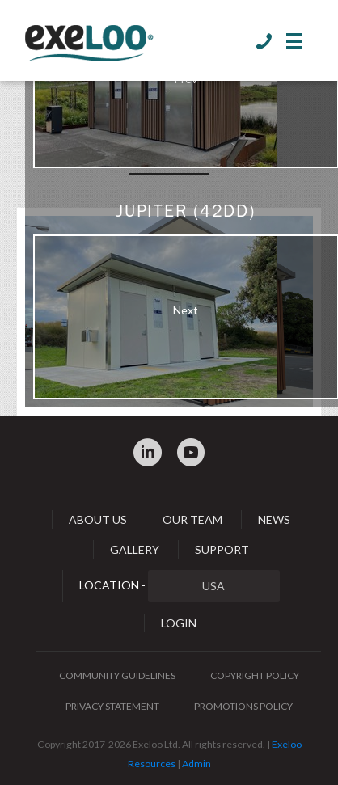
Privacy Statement (112, 706)
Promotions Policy (243, 706)
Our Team (192, 519)
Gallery (134, 549)
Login (178, 623)
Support (222, 549)
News (274, 519)
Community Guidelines (117, 675)
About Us (98, 519)
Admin (196, 764)
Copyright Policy (254, 675)
